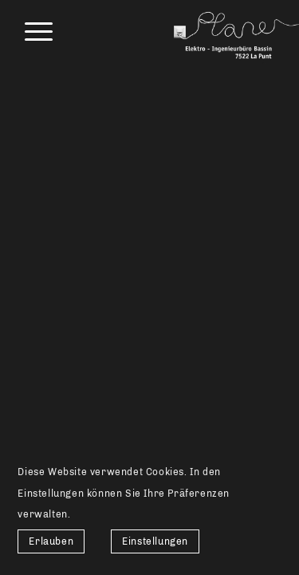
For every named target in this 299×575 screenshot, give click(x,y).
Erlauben (51, 541)
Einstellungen (155, 541)
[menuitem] (31, 32)
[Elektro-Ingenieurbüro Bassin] (223, 32)
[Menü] (31, 32)
